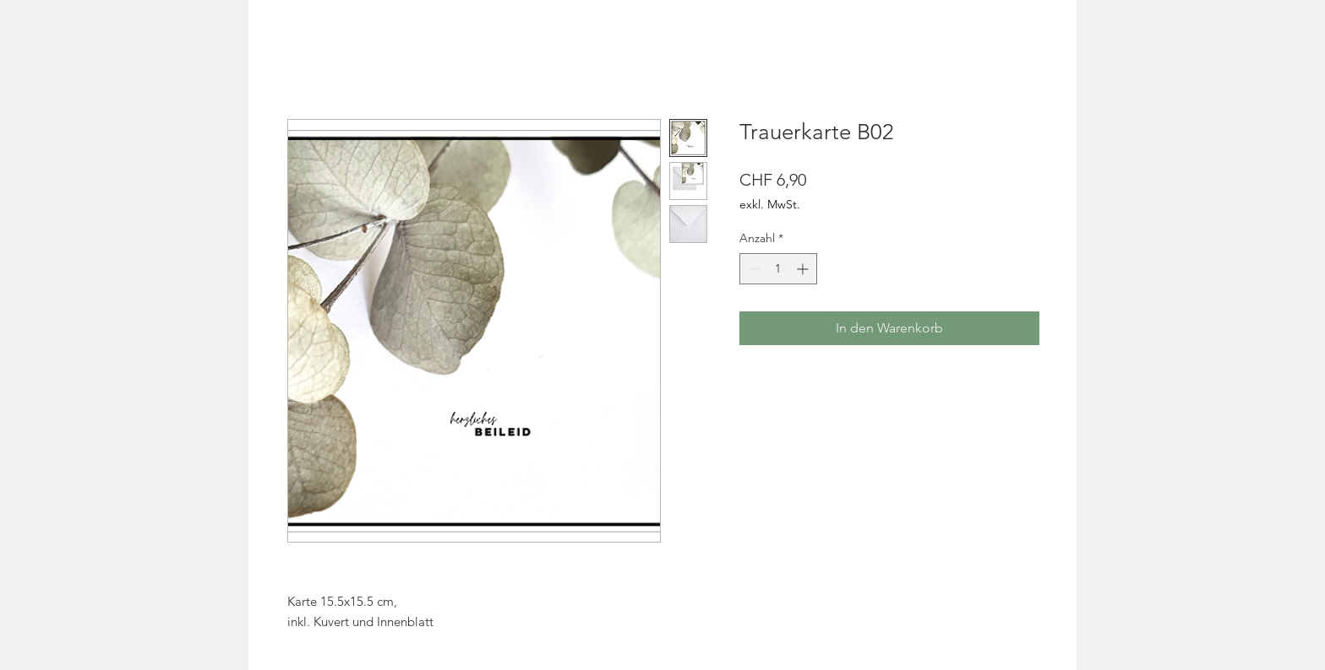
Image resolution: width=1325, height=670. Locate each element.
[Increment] (804, 269)
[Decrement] (752, 269)
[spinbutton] (778, 269)
